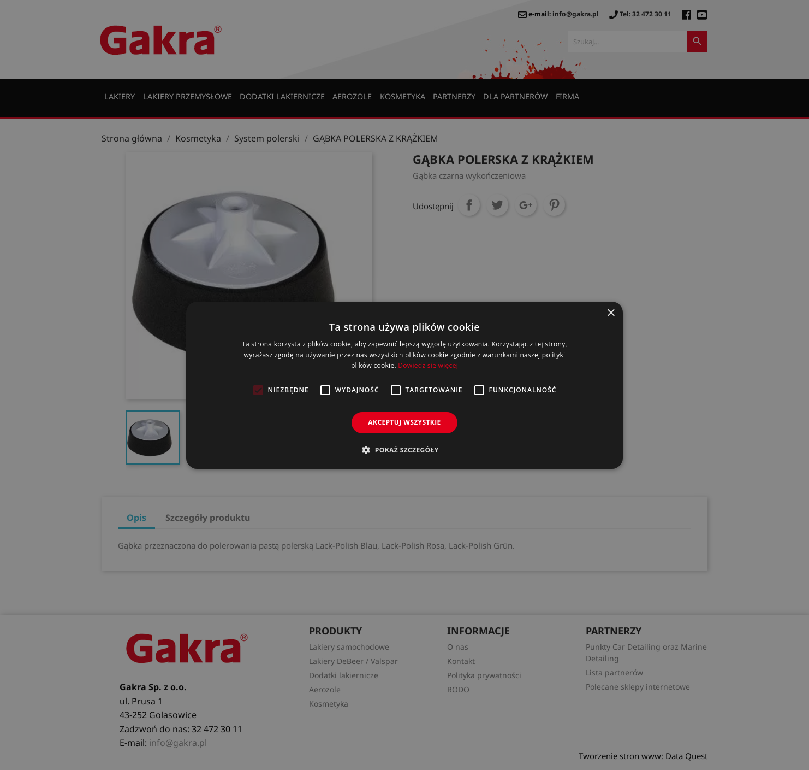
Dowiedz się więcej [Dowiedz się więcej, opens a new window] (428, 365)
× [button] (610, 313)
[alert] (404, 385)
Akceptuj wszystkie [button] (404, 422)
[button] (404, 449)
